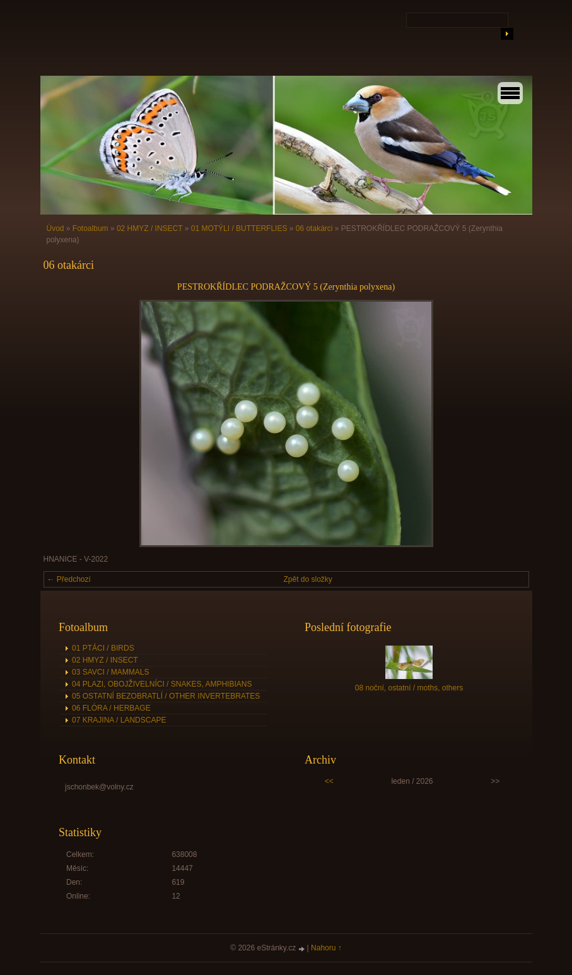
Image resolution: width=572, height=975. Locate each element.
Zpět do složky (308, 579)
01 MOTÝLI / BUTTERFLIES (239, 228)
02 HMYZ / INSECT (149, 228)
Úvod (55, 228)
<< (329, 781)
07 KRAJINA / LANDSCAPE (119, 720)
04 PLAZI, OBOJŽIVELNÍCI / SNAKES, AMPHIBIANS (162, 684)
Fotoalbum (90, 228)
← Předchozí (69, 579)
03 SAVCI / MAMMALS (110, 672)
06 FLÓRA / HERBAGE (111, 708)
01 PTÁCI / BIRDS (103, 648)
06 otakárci (314, 228)
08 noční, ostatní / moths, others (409, 687)
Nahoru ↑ (326, 947)
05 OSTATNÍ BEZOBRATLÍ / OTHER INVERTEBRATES (166, 696)
